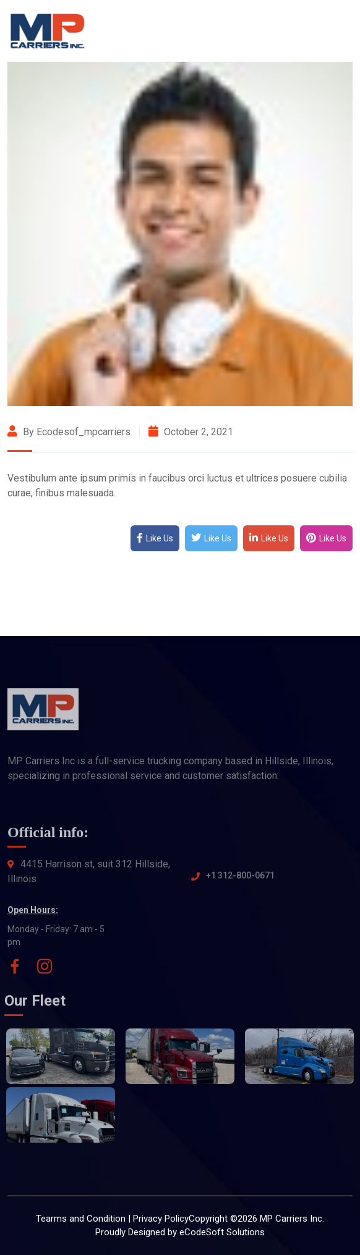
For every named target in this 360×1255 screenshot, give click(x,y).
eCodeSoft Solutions (222, 1232)
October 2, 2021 (190, 432)
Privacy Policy (161, 1218)
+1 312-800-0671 (240, 880)
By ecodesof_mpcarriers (69, 432)
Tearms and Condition (81, 1218)
